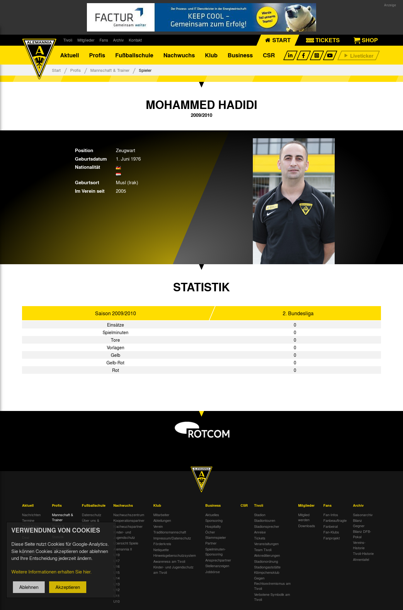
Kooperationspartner (129, 520)
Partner (211, 542)
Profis (97, 55)
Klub (211, 55)
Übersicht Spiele (125, 542)
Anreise (260, 531)
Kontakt (135, 40)
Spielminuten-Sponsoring (215, 551)
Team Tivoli (262, 549)
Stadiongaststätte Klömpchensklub (267, 569)
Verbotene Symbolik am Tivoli (272, 597)
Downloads (306, 525)
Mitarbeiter (161, 514)
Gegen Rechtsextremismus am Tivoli (272, 583)
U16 (116, 566)
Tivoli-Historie (363, 553)
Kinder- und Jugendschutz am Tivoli (173, 569)
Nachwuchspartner (128, 526)
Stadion (259, 514)
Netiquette (161, 549)
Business (240, 55)
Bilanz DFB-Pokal (362, 534)
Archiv (118, 40)
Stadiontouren (264, 520)
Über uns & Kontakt (90, 523)
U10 (116, 601)
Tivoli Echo (30, 526)
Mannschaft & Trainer (109, 70)
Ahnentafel (361, 559)
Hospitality (213, 526)
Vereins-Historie (359, 545)
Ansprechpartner (218, 559)
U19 (116, 554)
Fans (103, 40)
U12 (116, 589)
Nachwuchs (179, 55)
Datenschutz (91, 514)
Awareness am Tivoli (169, 561)
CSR (269, 55)
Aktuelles (212, 514)
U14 (116, 577)
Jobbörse (212, 571)
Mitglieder (85, 40)
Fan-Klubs (331, 531)
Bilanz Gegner (359, 523)
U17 (116, 560)
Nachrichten (31, 514)
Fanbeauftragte (335, 520)
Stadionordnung (266, 561)
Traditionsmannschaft (169, 531)
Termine (28, 520)
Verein (158, 526)
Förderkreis (162, 543)
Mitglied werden (303, 517)
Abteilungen (162, 520)
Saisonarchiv (363, 514)
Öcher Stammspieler (215, 534)
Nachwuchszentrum (128, 514)
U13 (116, 583)
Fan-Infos (330, 514)
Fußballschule (134, 55)
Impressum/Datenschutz (172, 537)
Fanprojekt (331, 537)
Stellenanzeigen (217, 565)
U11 (116, 595)
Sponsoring (214, 520)
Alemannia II (122, 548)
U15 (116, 572)
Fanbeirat (330, 526)
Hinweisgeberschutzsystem (174, 555)
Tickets (259, 537)
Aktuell (69, 55)
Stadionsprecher (266, 526)
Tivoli (67, 40)
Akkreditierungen (267, 555)
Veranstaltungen (266, 543)
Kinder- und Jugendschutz (124, 534)
